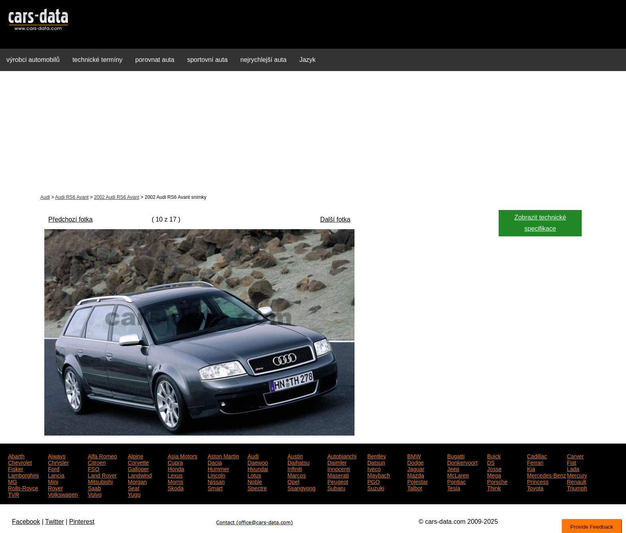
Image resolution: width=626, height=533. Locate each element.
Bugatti (456, 455)
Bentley (376, 455)
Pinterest (81, 521)
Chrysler (58, 462)
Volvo (94, 493)
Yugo (134, 493)
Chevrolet (20, 462)
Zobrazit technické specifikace (540, 223)
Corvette (138, 462)
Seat (133, 487)
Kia (531, 468)
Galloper (138, 468)
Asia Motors (182, 455)
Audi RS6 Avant (72, 197)
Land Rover (102, 474)
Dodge (415, 462)
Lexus (175, 474)
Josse (494, 468)
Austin (295, 455)
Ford (53, 468)
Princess (538, 481)
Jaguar (415, 468)
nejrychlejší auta (263, 59)
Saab (94, 487)
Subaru (336, 487)
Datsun (376, 462)
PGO (373, 481)
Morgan (137, 481)
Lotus (254, 474)
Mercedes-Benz (546, 474)
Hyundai (258, 468)
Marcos (296, 474)
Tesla (453, 487)
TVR (13, 493)
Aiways (56, 455)
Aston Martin (223, 455)
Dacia (215, 462)
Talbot (414, 487)
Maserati (338, 474)
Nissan (216, 481)
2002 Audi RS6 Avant (116, 197)
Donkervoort (462, 462)
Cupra (175, 462)
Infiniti (294, 468)
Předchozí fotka (70, 219)
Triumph (577, 487)
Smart (215, 487)
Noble (255, 481)
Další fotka (335, 219)
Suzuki (375, 487)
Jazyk (307, 59)
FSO (93, 468)
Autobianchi (342, 455)
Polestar (417, 481)
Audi (45, 197)
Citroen (97, 462)
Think (494, 487)
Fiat (571, 462)
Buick (494, 455)
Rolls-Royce (23, 487)
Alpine (135, 455)
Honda (176, 468)
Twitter (54, 521)
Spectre (257, 487)
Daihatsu (298, 462)
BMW (414, 455)
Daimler (337, 462)
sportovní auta (207, 59)
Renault (576, 481)
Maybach (378, 474)
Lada (573, 468)
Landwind (140, 474)
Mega (494, 474)
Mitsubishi (100, 481)
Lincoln (216, 474)
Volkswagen (63, 493)
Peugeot (337, 481)
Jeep (453, 468)
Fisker (15, 468)
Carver (575, 455)
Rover (55, 487)
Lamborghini (23, 474)
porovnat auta (154, 59)
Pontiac (456, 481)
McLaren (458, 474)
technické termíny (97, 59)
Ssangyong (301, 487)
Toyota (535, 487)
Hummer (218, 468)
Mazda (415, 474)
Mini (53, 481)
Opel (293, 481)
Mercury (577, 474)
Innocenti (338, 468)
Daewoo (258, 462)
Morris (175, 481)
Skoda (176, 487)
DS (491, 462)
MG (12, 481)
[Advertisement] (313, 133)
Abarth (16, 455)
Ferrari (535, 462)
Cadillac (537, 455)
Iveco (373, 468)
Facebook (26, 521)
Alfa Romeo (102, 455)
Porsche (497, 481)
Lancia (56, 474)
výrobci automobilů (32, 59)
